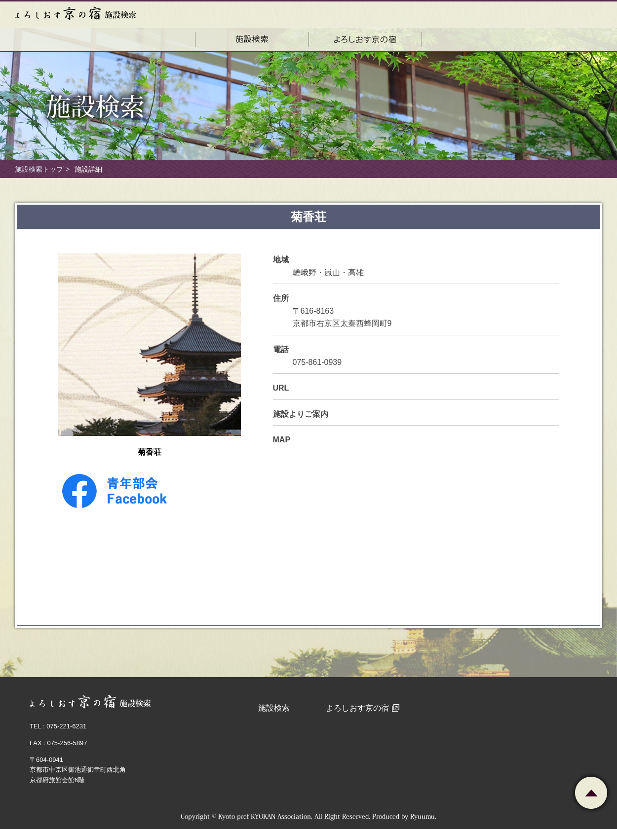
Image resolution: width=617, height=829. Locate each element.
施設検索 (274, 708)
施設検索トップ (39, 169)
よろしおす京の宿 (357, 708)
